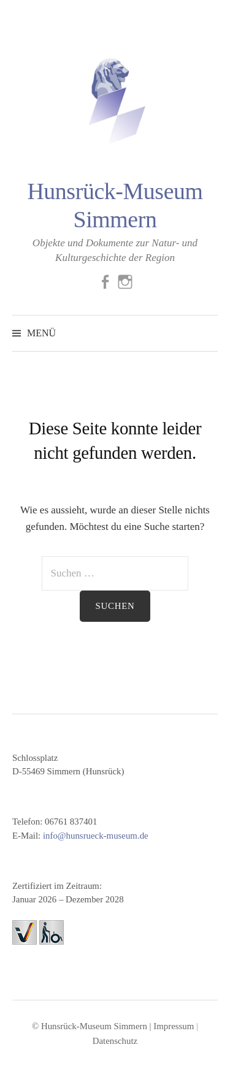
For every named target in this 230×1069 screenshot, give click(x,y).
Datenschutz (115, 1041)
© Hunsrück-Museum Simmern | (92, 1026)
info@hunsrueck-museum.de (95, 835)
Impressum (173, 1026)
